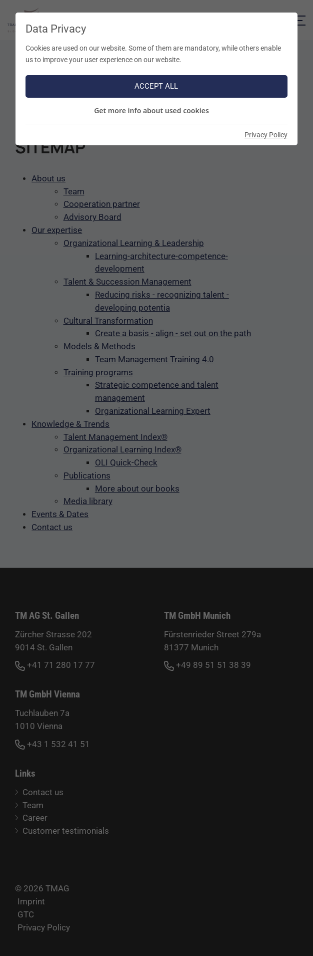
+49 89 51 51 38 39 (207, 665)
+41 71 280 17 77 (55, 665)
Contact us (43, 792)
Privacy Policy (44, 927)
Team (33, 805)
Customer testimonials (65, 831)
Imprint (31, 901)
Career (35, 818)
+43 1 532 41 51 (52, 745)
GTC (26, 914)
